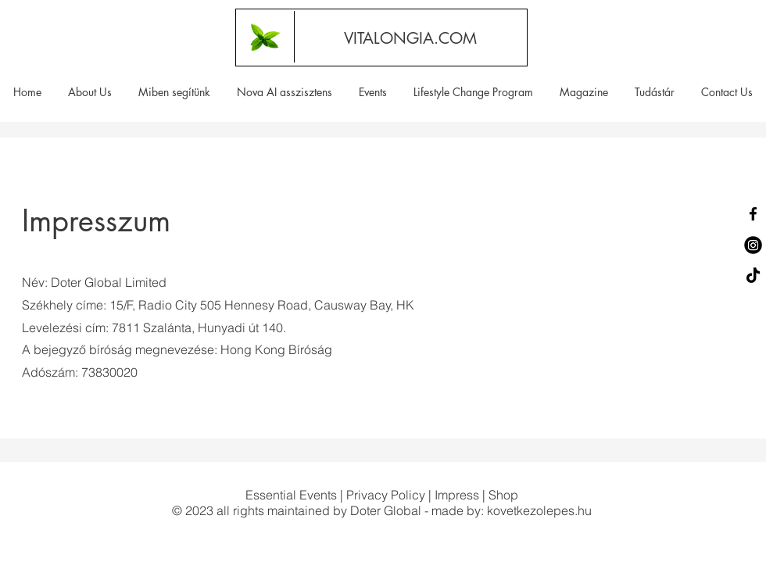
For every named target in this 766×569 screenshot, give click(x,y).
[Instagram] (753, 245)
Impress (457, 495)
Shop (503, 495)
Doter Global (385, 510)
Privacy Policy (385, 495)
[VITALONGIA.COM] (410, 38)
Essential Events (291, 495)
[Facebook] (753, 214)
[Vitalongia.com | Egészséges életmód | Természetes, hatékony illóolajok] (264, 37)
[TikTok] (753, 276)
